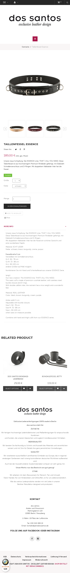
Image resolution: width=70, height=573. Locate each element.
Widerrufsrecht (41, 560)
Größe (6, 180)
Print (7, 218)
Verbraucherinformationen (35, 557)
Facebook (20, 149)
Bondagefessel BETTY (52, 376)
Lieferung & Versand (59, 557)
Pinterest (24, 149)
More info (8, 226)
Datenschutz (16, 557)
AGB (5, 557)
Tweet (16, 149)
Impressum (26, 560)
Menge (6, 198)
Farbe (6, 186)
